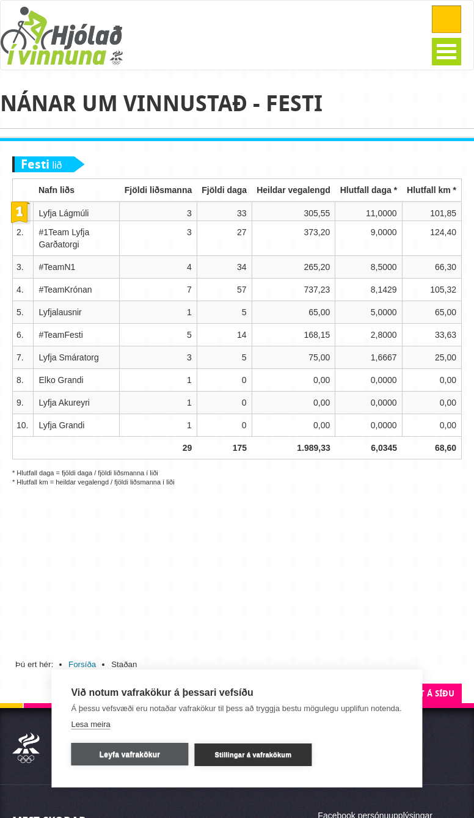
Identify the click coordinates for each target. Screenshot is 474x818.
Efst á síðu (430, 693)
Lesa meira (90, 723)
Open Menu (446, 51)
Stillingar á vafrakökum (253, 754)
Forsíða (82, 664)
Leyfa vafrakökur (130, 754)
